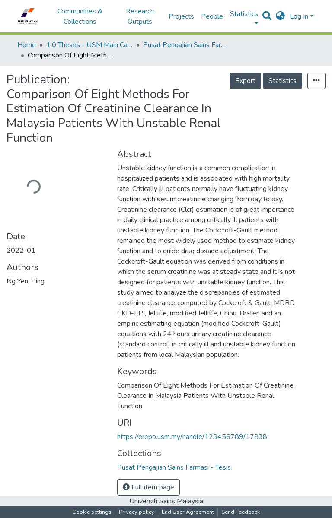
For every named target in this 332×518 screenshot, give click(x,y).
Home (26, 45)
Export (245, 81)
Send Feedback (240, 512)
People (212, 16)
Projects (181, 16)
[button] (280, 16)
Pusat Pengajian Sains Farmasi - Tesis (186, 45)
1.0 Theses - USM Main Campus (89, 45)
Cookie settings (92, 512)
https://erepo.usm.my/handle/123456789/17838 (192, 437)
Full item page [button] (148, 487)
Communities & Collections (79, 16)
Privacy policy (136, 512)
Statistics (282, 81)
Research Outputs (140, 16)
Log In (299, 16)
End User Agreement (188, 512)
